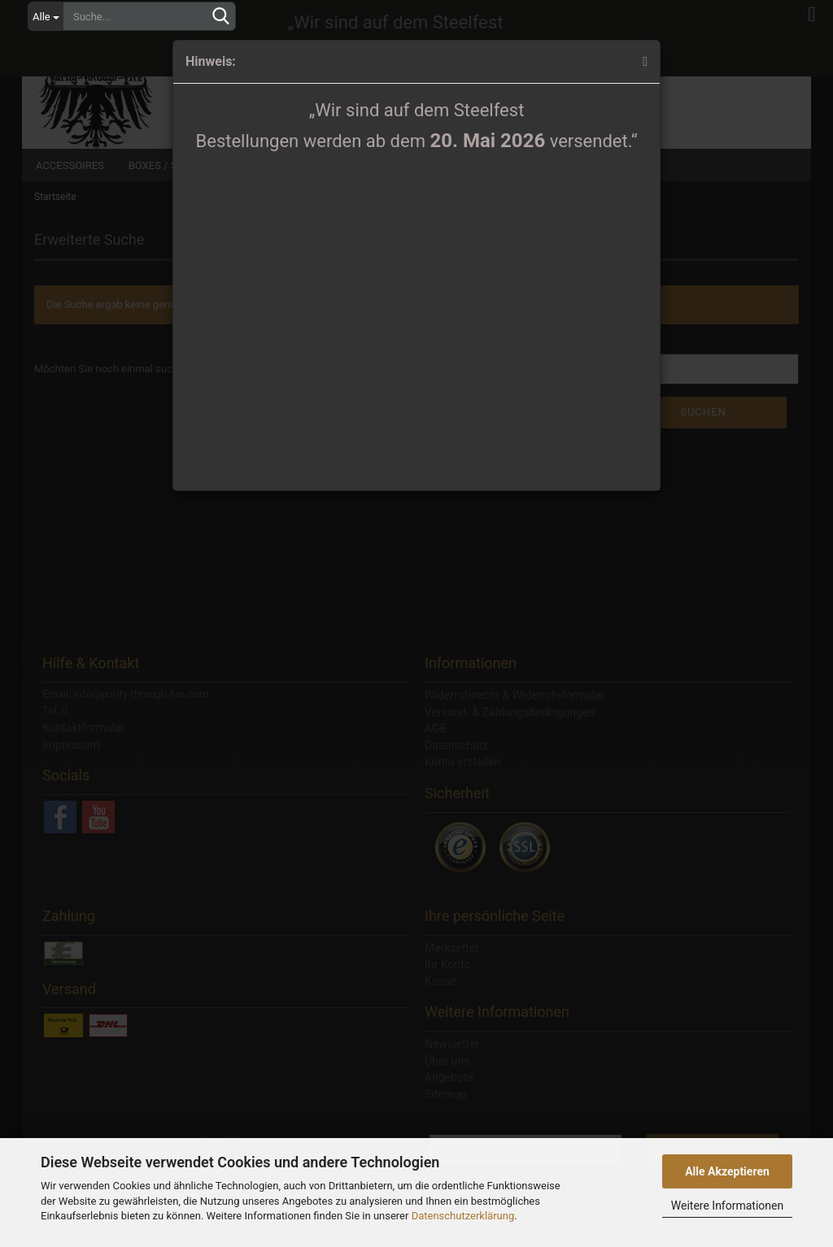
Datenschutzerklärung (463, 1216)
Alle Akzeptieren (727, 1171)
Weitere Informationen (727, 1205)
